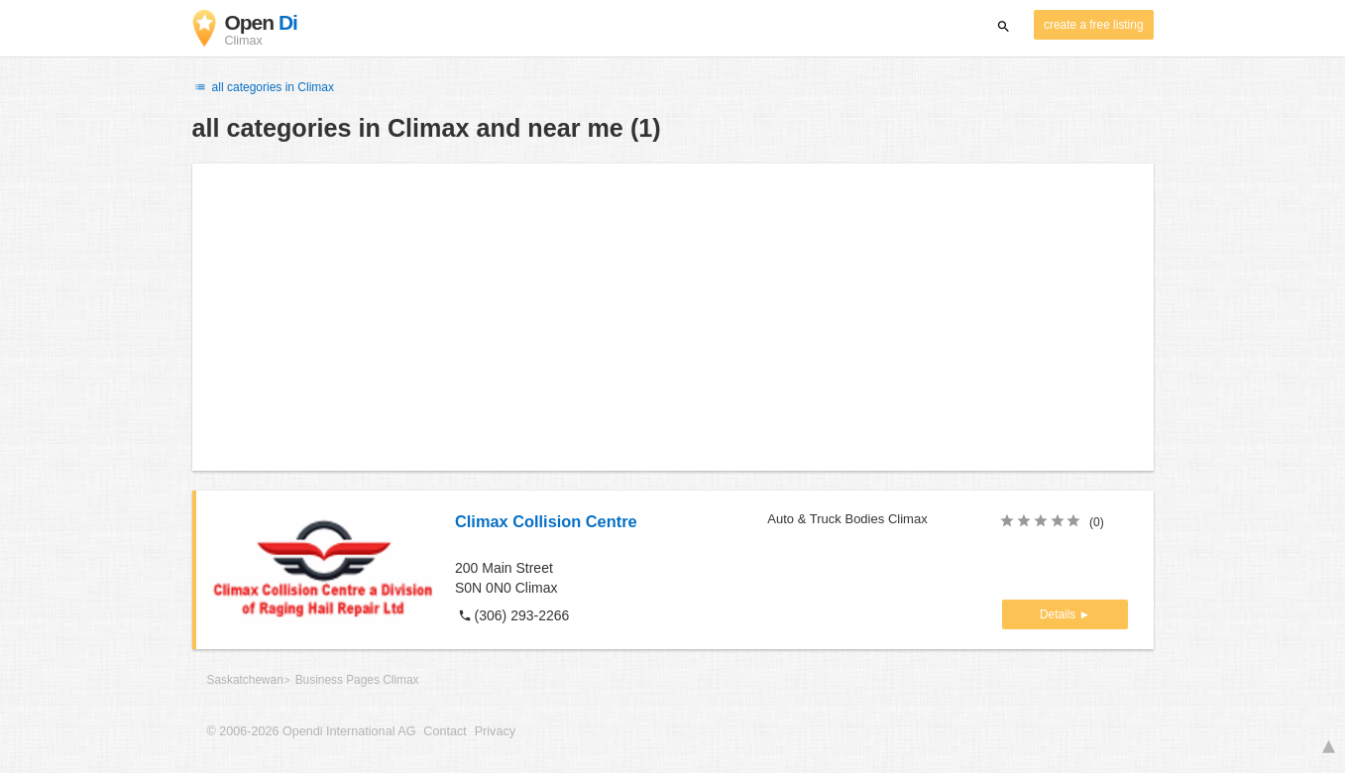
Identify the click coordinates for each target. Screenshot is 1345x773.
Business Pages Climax (357, 680)
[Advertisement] (673, 317)
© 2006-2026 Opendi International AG (311, 731)
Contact (444, 731)
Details (1059, 614)
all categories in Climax (263, 87)
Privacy (495, 731)
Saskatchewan (245, 680)
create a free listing (1093, 25)
